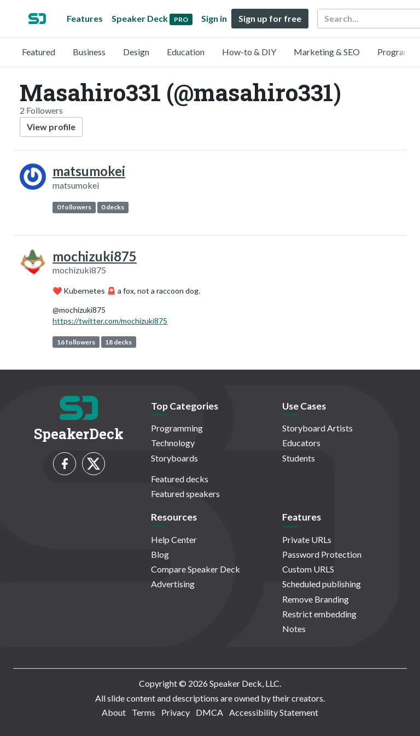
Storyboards (174, 458)
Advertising (173, 584)
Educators (301, 442)
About (114, 712)
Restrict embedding (319, 614)
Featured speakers (185, 493)
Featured (38, 51)
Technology (173, 442)
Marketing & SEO (327, 51)
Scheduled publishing (321, 584)
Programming (177, 428)
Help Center (174, 539)
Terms (143, 712)
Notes (294, 628)
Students (298, 458)
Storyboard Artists (317, 428)
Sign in (214, 18)
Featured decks (179, 479)
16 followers (76, 342)
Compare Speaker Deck (195, 569)
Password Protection (321, 554)
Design (136, 51)
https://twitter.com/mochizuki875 (109, 320)
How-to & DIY (249, 51)
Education (186, 51)
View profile (51, 126)
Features (85, 18)
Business (89, 51)
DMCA (209, 712)
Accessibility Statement (273, 712)
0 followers (74, 207)
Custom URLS (308, 569)
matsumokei (88, 171)
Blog (160, 554)
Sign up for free (269, 18)
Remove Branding (315, 599)
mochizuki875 (94, 256)
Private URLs (306, 539)
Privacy (175, 712)
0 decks (112, 207)
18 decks (118, 342)
